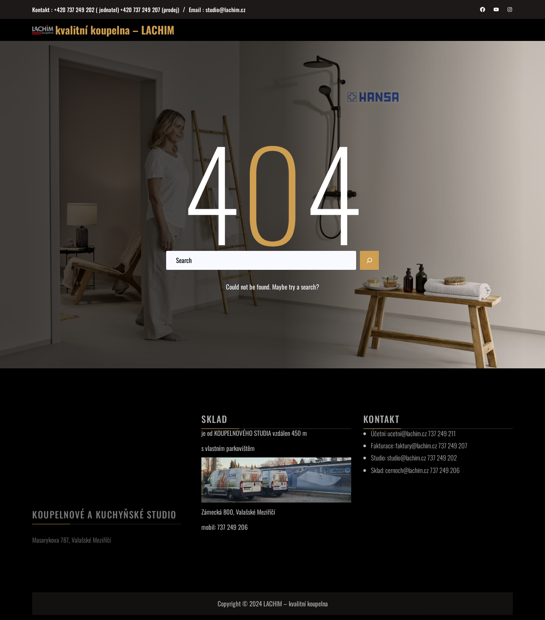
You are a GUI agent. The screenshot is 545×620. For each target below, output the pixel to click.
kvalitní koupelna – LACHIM (114, 30)
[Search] (369, 260)
